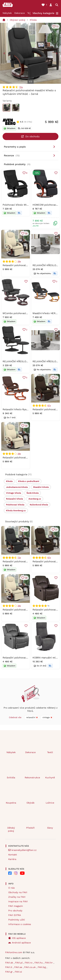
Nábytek (7, 13)
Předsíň (30, 827)
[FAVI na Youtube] (22, 873)
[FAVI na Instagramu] (15, 873)
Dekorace (19, 13)
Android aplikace (21, 942)
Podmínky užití (16, 919)
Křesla (33, 20)
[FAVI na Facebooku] (10, 873)
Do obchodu (32, 136)
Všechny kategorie (43, 13)
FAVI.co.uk (30, 967)
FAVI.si (18, 971)
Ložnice (50, 802)
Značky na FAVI (16, 897)
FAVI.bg (42, 967)
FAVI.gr (9, 971)
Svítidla (11, 777)
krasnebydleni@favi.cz (24, 850)
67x (49, 405)
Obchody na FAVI (17, 892)
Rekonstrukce (32, 777)
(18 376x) (28, 122)
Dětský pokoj (11, 829)
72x (21, 87)
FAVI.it (9, 967)
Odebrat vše (15, 717)
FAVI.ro (29, 962)
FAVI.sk (9, 962)
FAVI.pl (19, 962)
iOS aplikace (19, 938)
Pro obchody (15, 910)
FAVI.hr (49, 962)
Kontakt (12, 854)
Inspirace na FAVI (18, 901)
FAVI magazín (15, 906)
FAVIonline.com (13, 952)
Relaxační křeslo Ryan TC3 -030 (21, 409)
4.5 (21, 122)
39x (19, 261)
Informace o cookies (19, 924)
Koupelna (11, 802)
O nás (11, 887)
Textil (50, 752)
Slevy (50, 827)
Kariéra (12, 859)
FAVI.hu (39, 962)
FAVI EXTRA (14, 915)
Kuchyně (50, 777)
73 (57, 26)
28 (26, 233)
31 (56, 377)
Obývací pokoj (17, 20)
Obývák (30, 802)
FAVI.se (18, 967)
